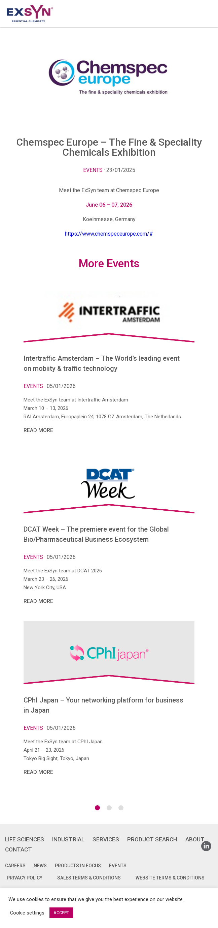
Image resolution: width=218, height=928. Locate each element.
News (40, 865)
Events (93, 170)
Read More (38, 430)
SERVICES (106, 839)
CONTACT (18, 849)
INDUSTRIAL (68, 839)
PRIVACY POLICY (24, 877)
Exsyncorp (205, 3)
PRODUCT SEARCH (152, 839)
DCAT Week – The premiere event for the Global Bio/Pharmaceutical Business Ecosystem (96, 534)
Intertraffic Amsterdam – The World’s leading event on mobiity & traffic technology (102, 363)
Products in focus (78, 865)
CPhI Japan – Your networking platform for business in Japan (103, 705)
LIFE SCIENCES (24, 839)
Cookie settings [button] (27, 913)
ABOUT (195, 839)
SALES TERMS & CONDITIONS (89, 877)
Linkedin (206, 844)
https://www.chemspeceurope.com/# (109, 234)
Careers (15, 865)
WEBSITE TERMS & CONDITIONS (170, 877)
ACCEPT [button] (61, 912)
